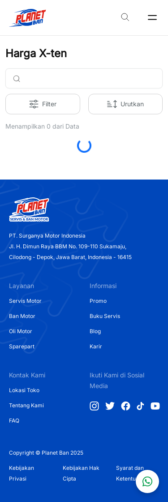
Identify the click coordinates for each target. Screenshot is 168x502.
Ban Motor (22, 316)
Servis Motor (25, 300)
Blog (95, 331)
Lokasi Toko (24, 390)
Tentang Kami (26, 405)
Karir (96, 346)
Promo (98, 300)
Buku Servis (105, 316)
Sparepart (21, 346)
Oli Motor (20, 331)
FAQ (14, 420)
